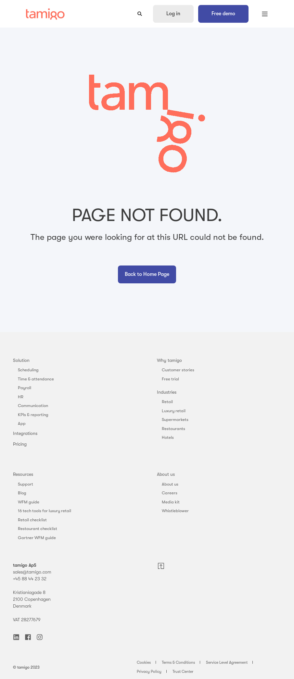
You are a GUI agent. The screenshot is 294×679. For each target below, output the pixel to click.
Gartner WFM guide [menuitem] (37, 537)
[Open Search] (140, 13)
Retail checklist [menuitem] (32, 519)
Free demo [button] (223, 14)
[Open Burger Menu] (264, 13)
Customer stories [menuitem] (178, 369)
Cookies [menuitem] (144, 662)
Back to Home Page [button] (147, 274)
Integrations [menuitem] (25, 433)
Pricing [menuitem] (20, 444)
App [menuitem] (22, 423)
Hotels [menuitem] (168, 437)
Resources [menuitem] (23, 474)
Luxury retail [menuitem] (173, 410)
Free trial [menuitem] (170, 379)
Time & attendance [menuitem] (36, 379)
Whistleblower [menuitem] (175, 510)
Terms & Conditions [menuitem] (178, 662)
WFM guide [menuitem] (28, 502)
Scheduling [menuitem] (28, 369)
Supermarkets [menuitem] (175, 419)
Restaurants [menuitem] (173, 428)
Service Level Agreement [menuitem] (227, 662)
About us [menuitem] (166, 474)
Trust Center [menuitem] (183, 671)
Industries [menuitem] (166, 392)
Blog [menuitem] (22, 492)
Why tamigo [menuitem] (169, 360)
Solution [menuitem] (21, 360)
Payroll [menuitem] (24, 387)
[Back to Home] (45, 13)
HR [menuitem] (20, 396)
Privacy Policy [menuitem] (149, 671)
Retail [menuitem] (167, 401)
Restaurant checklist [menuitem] (37, 528)
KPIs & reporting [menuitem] (33, 414)
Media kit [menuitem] (171, 502)
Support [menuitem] (25, 484)
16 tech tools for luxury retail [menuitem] (44, 510)
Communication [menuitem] (33, 405)
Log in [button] (173, 14)
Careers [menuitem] (169, 492)
